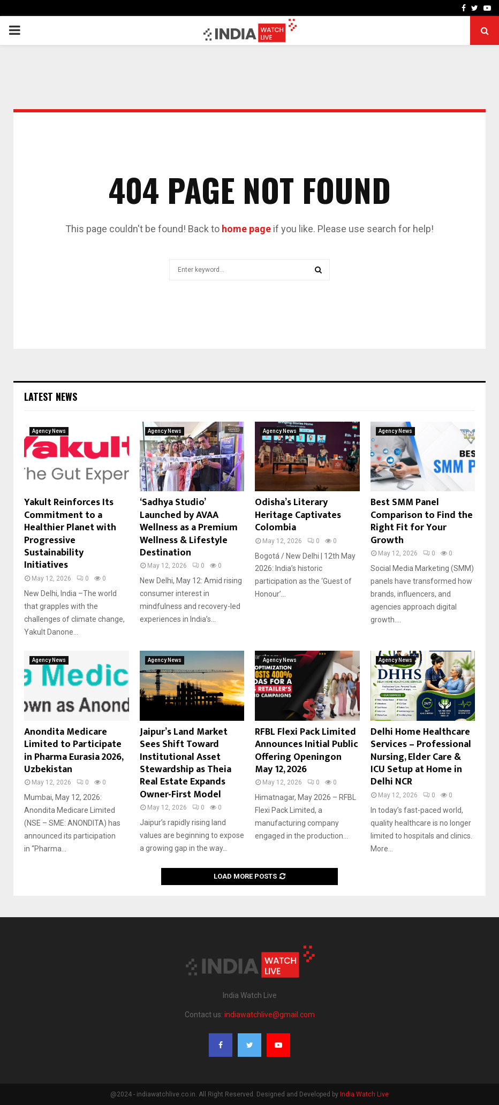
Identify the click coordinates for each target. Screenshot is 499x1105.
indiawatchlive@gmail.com (269, 1014)
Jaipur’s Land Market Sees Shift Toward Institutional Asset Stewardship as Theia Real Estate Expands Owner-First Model (185, 763)
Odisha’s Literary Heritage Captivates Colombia (298, 515)
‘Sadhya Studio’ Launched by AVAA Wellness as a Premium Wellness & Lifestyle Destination (189, 527)
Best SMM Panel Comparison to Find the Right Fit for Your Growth (422, 521)
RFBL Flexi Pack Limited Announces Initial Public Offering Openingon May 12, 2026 (306, 751)
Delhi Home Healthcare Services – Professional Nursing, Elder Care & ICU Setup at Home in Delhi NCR (421, 757)
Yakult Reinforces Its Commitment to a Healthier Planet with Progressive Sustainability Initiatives (70, 533)
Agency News (49, 431)
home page (246, 228)
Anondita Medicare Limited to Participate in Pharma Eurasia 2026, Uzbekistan (73, 751)
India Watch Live (364, 1094)
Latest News (50, 396)
